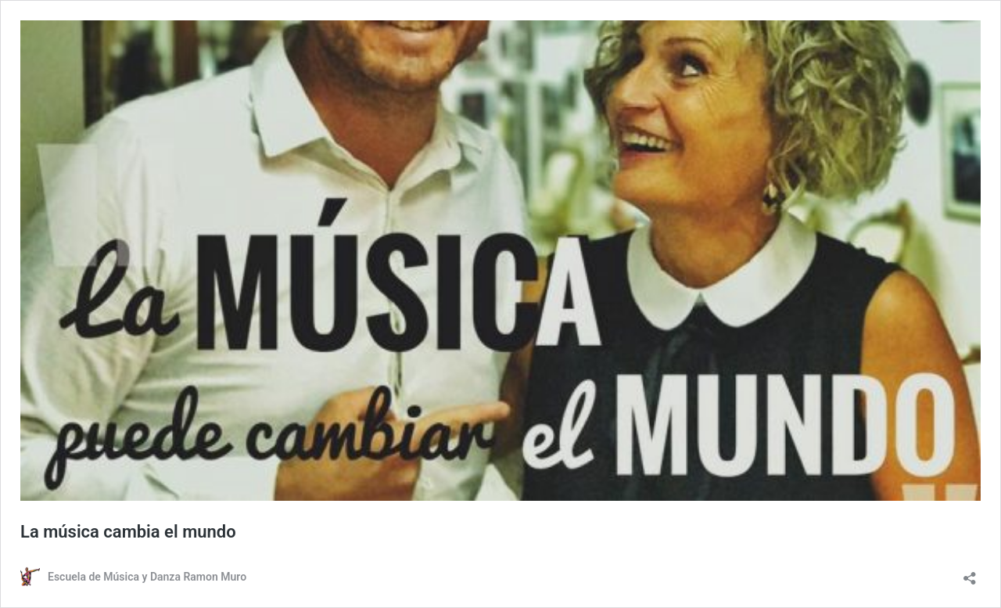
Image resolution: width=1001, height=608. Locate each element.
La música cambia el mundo (128, 531)
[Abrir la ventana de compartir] (970, 573)
